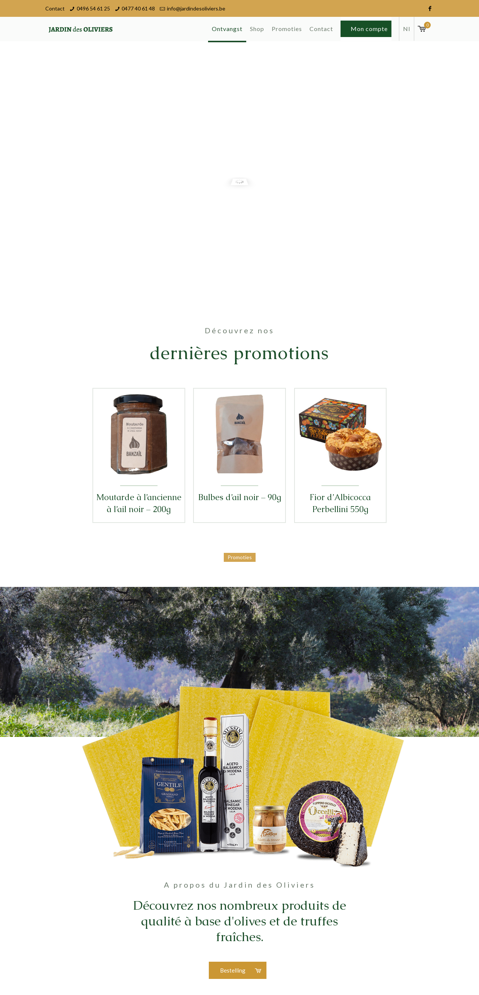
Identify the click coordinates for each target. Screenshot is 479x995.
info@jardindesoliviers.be (196, 8)
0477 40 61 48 (138, 8)
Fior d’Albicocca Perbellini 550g (340, 503)
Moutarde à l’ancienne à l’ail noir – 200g (138, 503)
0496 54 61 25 (93, 8)
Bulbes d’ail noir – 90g (239, 497)
